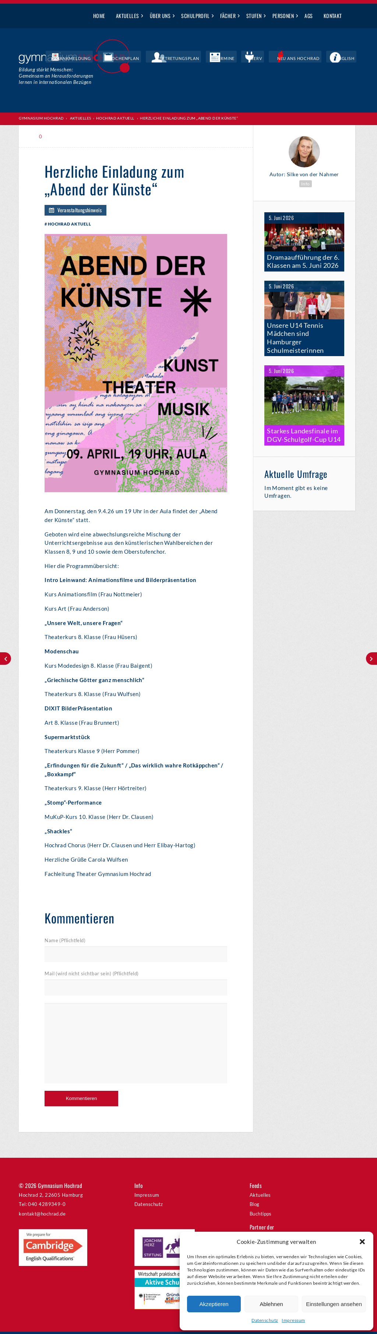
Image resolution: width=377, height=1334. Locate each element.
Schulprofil (195, 15)
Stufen (254, 15)
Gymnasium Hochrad (41, 118)
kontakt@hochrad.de (42, 1216)
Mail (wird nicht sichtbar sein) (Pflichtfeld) (91, 976)
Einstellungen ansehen (334, 1304)
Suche (353, 16)
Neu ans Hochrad (312, 59)
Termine (254, 59)
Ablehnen (271, 1304)
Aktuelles (127, 15)
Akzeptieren (213, 1304)
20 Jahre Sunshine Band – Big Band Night (371, 658)
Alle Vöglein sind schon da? (5, 658)
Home (99, 15)
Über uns (160, 15)
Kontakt (333, 15)
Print (60, 136)
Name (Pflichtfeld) (65, 943)
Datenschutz (264, 1320)
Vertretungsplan (216, 59)
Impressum (293, 1320)
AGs (308, 15)
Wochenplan (173, 59)
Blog (255, 1207)
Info (305, 183)
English (349, 59)
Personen (283, 15)
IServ (277, 59)
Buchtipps (261, 1216)
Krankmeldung (131, 59)
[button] (362, 1241)
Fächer (228, 15)
